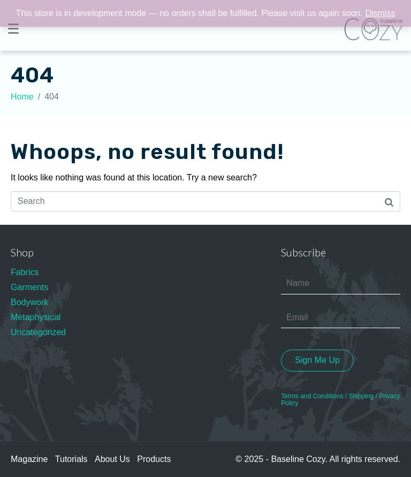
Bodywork (29, 302)
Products (154, 459)
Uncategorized (38, 332)
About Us (112, 459)
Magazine (29, 459)
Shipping (361, 396)
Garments (29, 287)
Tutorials (71, 459)
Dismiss (380, 13)
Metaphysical (35, 317)
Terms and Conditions (312, 396)
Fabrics (25, 272)
